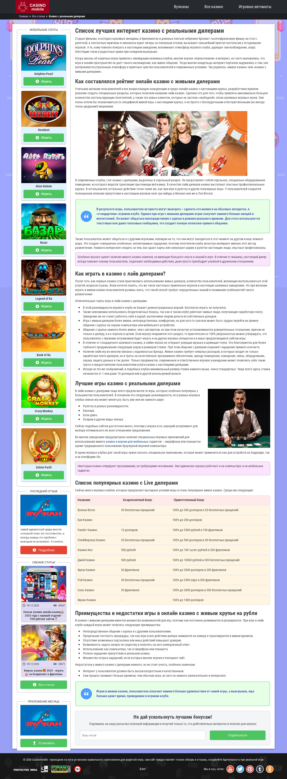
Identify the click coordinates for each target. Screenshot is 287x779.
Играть (44, 81)
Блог (143, 769)
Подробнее (44, 550)
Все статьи (43, 685)
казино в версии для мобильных (127, 441)
